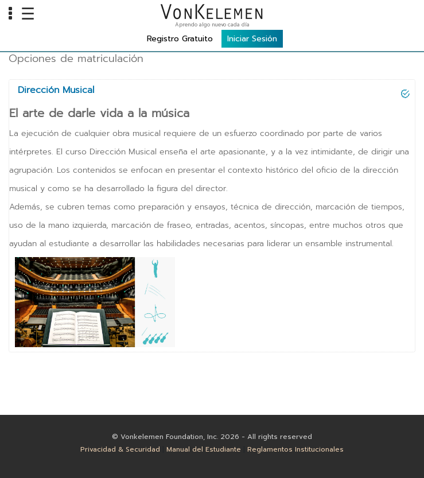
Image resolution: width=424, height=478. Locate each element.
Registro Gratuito (180, 39)
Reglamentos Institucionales (295, 449)
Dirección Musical (56, 90)
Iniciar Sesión (252, 39)
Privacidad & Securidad (120, 449)
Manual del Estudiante (203, 449)
